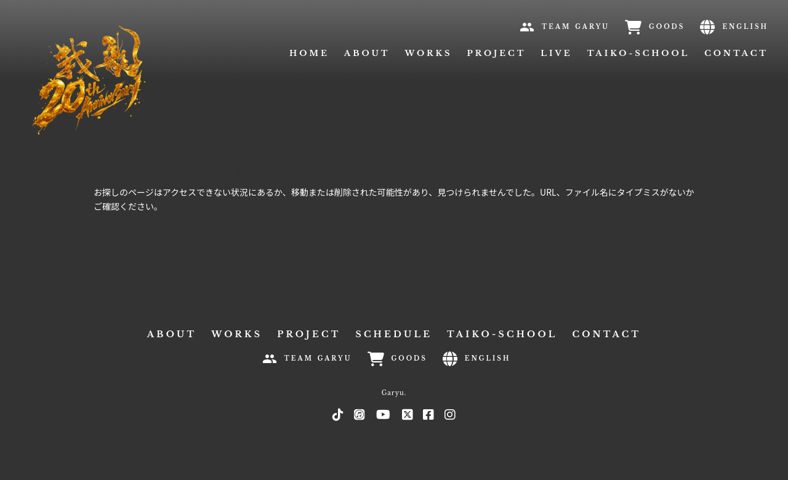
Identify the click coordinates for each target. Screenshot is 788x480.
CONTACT (736, 53)
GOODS (667, 27)
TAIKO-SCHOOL (638, 53)
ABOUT (367, 53)
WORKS (428, 53)
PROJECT (496, 53)
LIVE (556, 53)
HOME (309, 53)
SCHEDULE (393, 334)
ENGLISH (745, 27)
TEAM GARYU (575, 27)
